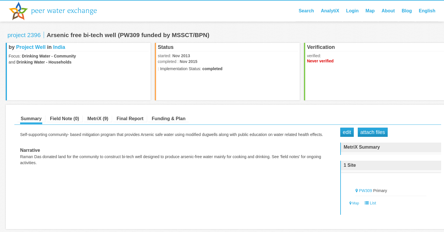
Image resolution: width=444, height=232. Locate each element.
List (369, 203)
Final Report (130, 118)
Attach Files (372, 132)
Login (352, 10)
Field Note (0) (64, 118)
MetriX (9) (97, 118)
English (427, 10)
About (388, 10)
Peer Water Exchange (57, 11)
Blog (407, 10)
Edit (347, 132)
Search (306, 10)
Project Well (31, 47)
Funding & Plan (168, 118)
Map (370, 10)
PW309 (365, 190)
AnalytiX (330, 10)
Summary (31, 118)
